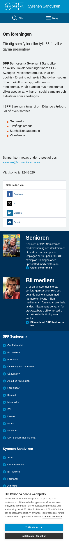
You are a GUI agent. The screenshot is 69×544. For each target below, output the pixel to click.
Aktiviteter (12, 485)
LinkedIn (18, 213)
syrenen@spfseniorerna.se (21, 162)
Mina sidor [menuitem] (13, 402)
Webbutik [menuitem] (12, 430)
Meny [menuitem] (52, 18)
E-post (17, 222)
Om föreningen (15, 464)
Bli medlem (13, 352)
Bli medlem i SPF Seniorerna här (47, 324)
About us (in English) (18, 381)
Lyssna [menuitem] (11, 416)
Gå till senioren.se (41, 267)
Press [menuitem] (10, 423)
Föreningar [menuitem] (13, 387)
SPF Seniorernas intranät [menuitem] (21, 437)
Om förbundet (15, 345)
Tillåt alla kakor (34, 527)
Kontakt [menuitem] (11, 395)
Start (10, 457)
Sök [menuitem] (17, 18)
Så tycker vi (13, 373)
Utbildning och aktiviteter (21, 366)
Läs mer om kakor (52, 516)
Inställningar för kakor (34, 536)
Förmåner (12, 359)
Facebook (18, 194)
